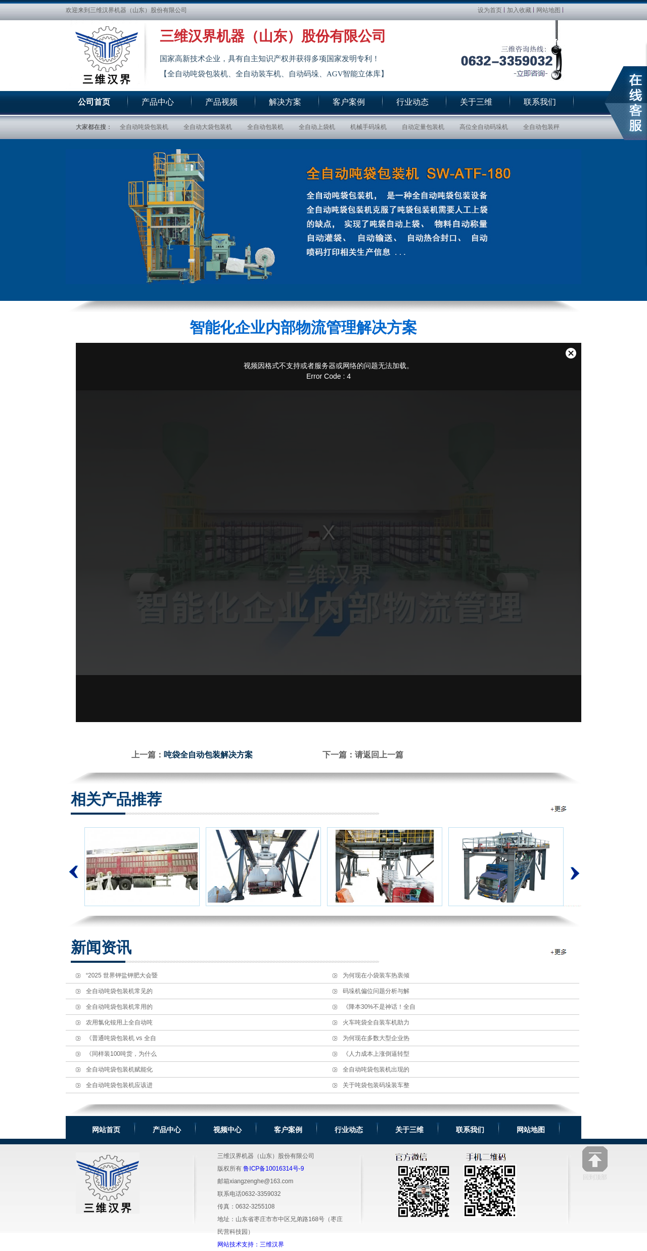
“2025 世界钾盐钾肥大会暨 (122, 975)
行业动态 (349, 1130)
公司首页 (94, 102)
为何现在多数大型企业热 (376, 1038)
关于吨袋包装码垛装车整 (376, 1085)
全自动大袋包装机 (207, 126)
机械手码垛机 (368, 126)
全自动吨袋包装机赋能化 (119, 1069)
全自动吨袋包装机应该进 (119, 1085)
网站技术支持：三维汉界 (250, 1244)
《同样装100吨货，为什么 (121, 1053)
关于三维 (409, 1130)
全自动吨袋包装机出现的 (376, 1069)
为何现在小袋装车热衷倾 (376, 975)
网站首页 (106, 1130)
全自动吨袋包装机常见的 (119, 991)
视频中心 (227, 1130)
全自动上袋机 (317, 126)
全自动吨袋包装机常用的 (119, 1006)
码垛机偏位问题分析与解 (376, 991)
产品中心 (167, 1130)
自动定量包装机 (423, 126)
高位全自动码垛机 (483, 126)
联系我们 (470, 1130)
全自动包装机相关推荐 (559, 809)
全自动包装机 (265, 126)
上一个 (73, 871)
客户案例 (288, 1130)
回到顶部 (595, 1163)
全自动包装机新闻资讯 (559, 952)
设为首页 (490, 10)
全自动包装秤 (541, 126)
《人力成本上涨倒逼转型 (376, 1053)
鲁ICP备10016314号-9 (273, 1168)
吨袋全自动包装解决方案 (208, 754)
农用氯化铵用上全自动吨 (119, 1022)
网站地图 (548, 10)
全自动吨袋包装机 (144, 126)
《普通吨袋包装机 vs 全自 (121, 1038)
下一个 (572, 866)
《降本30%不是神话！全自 (379, 1006)
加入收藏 (519, 10)
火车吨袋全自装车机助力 (376, 1022)
